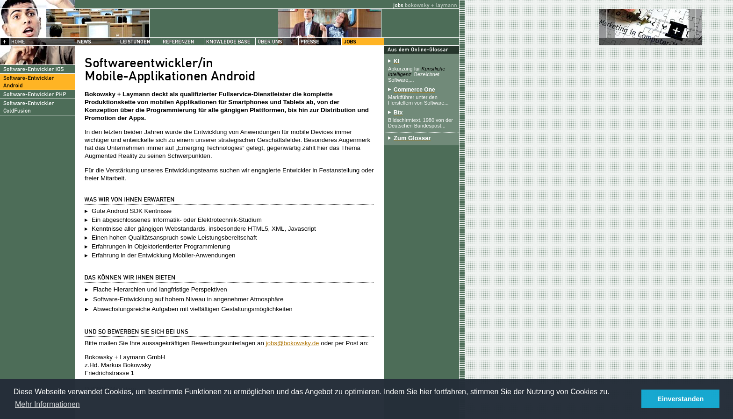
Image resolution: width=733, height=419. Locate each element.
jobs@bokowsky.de (292, 343)
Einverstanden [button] (680, 399)
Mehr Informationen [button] (47, 404)
